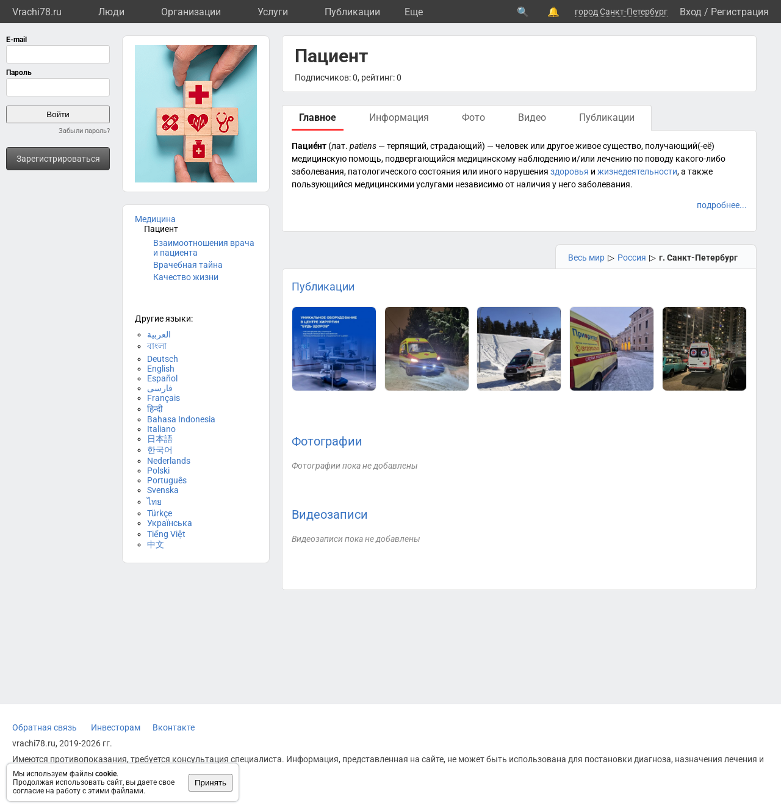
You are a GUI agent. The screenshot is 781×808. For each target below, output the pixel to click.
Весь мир (586, 257)
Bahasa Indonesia (181, 419)
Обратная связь (44, 727)
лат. (339, 146)
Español (162, 378)
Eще (414, 12)
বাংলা (157, 346)
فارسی (160, 388)
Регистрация (740, 12)
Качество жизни (185, 277)
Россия (631, 257)
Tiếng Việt (166, 534)
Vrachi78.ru (37, 12)
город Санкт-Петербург (621, 11)
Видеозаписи (330, 514)
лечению (614, 159)
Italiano (161, 429)
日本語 (160, 439)
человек (511, 146)
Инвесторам (115, 727)
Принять (210, 782)
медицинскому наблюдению (513, 159)
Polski (158, 470)
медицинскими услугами (404, 184)
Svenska (163, 490)
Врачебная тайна (188, 265)
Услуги (272, 12)
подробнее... (722, 205)
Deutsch (162, 359)
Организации (191, 12)
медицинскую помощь (336, 159)
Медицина (155, 219)
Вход (691, 12)
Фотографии (327, 441)
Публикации (352, 12)
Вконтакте (174, 727)
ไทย (154, 502)
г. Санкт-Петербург (698, 257)
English (161, 368)
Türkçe (159, 513)
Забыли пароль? (84, 131)
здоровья (569, 171)
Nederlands (168, 461)
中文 (155, 544)
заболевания (318, 171)
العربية (159, 334)
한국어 (160, 450)
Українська (169, 523)
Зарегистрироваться (58, 159)
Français (163, 398)
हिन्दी (155, 409)
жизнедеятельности (637, 171)
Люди (111, 12)
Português (167, 480)
